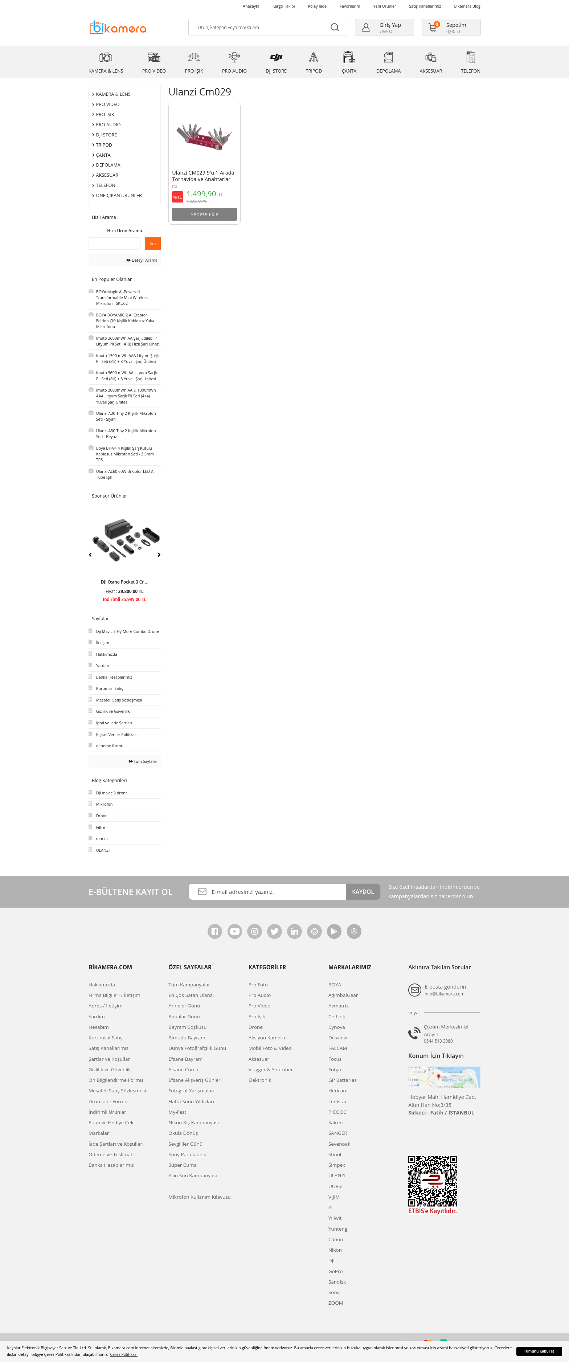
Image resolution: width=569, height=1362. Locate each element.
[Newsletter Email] (267, 892)
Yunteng (337, 1229)
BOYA (334, 984)
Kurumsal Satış (105, 1037)
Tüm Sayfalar (143, 761)
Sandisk (337, 1282)
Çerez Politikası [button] (124, 1354)
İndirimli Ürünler (107, 1112)
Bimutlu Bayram (186, 1037)
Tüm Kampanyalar (189, 984)
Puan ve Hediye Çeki (112, 1122)
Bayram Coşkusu (187, 1027)
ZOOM (335, 1303)
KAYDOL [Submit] (363, 891)
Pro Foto (258, 984)
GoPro (335, 1271)
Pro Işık (257, 1016)
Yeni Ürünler (384, 6)
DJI (331, 1260)
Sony (334, 1292)
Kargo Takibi (284, 6)
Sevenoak (339, 1144)
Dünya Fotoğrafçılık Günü (197, 1048)
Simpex (336, 1165)
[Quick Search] (115, 243)
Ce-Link (336, 1016)
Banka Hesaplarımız (111, 1165)
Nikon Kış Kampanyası (193, 1122)
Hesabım (99, 1027)
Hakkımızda (102, 984)
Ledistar (337, 1101)
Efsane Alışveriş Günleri (195, 1080)
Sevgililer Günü (185, 1144)
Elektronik (260, 1080)
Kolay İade (317, 6)
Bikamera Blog (467, 6)
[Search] (267, 27)
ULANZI (336, 1175)
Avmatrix (338, 1005)
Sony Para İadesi (187, 1154)
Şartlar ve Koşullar (109, 1059)
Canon (335, 1239)
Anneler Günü (184, 1005)
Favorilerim (350, 6)
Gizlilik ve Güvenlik (110, 1069)
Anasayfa (251, 6)
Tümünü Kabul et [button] (539, 1351)
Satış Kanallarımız (425, 6)
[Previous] (90, 554)
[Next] (159, 554)
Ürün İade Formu (108, 1101)
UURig (335, 1186)
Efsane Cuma (183, 1069)
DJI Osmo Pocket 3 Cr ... (124, 582)
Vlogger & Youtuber (271, 1069)
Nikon (335, 1250)
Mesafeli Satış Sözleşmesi (117, 1090)
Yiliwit (334, 1218)
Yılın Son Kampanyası (192, 1175)
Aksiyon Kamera (267, 1037)
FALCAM (337, 1048)
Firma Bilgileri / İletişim (114, 995)
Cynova (336, 1027)
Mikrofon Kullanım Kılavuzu (199, 1197)
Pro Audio (260, 995)
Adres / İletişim (106, 1005)
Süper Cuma (182, 1165)
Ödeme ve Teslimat (110, 1154)
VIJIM (334, 1197)
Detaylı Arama (142, 260)
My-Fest (177, 1112)
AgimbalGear (343, 995)
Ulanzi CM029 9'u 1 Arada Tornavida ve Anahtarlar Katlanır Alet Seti (203, 176)
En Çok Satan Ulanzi (190, 995)
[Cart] (447, 27)
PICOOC (337, 1112)
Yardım (97, 1016)
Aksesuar (259, 1059)
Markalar (99, 1133)
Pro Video (260, 1005)
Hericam (338, 1090)
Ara (153, 243)
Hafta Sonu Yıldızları (191, 1101)
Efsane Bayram (185, 1059)
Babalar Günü (184, 1016)
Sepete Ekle (204, 214)
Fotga (334, 1069)
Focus (334, 1059)
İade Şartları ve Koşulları (116, 1144)
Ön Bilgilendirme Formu (116, 1080)
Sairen (335, 1122)
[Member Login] (381, 27)
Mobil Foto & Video (270, 1048)
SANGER (337, 1133)
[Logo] (118, 26)
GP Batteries (342, 1080)
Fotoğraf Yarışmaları (191, 1090)
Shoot (335, 1154)
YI (330, 1207)
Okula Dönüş (183, 1133)
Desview (337, 1037)
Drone (256, 1027)
